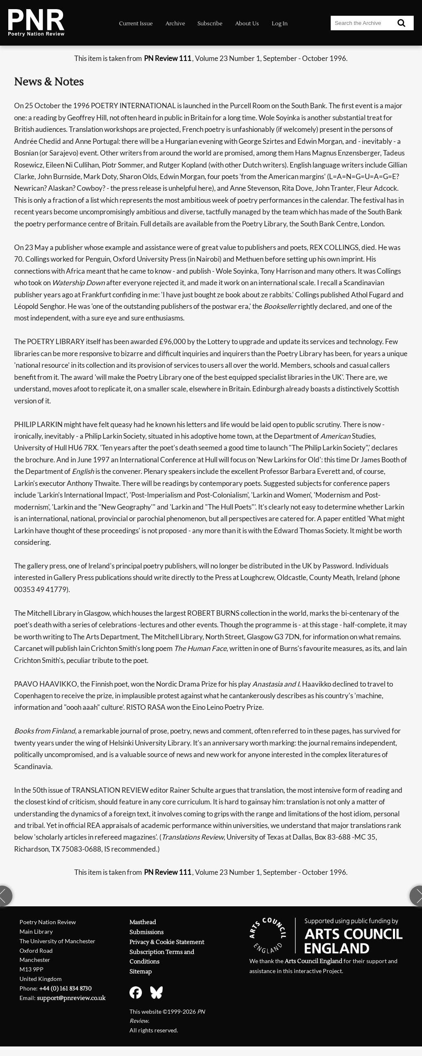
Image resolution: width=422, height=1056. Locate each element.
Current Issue (136, 23)
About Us (247, 23)
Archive (175, 23)
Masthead (142, 922)
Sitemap (140, 972)
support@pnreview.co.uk (71, 998)
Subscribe (210, 23)
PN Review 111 (167, 58)
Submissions (146, 932)
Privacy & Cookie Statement (166, 942)
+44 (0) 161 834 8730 (65, 989)
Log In (280, 23)
